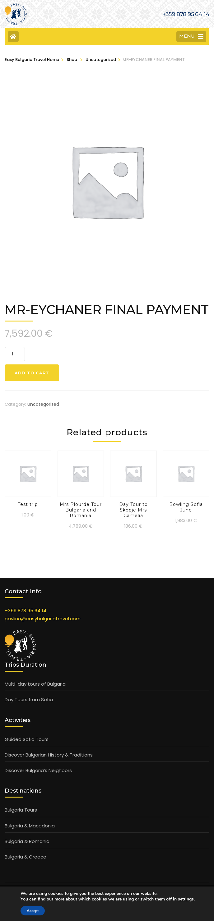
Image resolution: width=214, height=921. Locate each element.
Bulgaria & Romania (27, 841)
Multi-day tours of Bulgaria (35, 684)
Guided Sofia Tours (27, 739)
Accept (33, 910)
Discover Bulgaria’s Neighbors (38, 770)
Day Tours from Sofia (29, 699)
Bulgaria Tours (21, 810)
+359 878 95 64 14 (25, 610)
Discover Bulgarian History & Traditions (49, 755)
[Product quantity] (15, 354)
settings (186, 899)
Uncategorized (43, 404)
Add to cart (32, 372)
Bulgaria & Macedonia (30, 825)
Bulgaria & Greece (25, 857)
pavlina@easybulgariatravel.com (43, 618)
